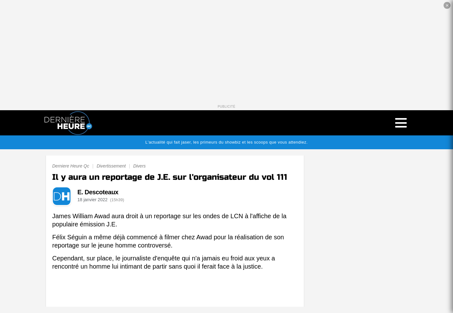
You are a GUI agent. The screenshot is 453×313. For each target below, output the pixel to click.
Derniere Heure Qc (70, 165)
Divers (139, 165)
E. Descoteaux (97, 192)
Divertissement (111, 165)
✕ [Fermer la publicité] (447, 5)
